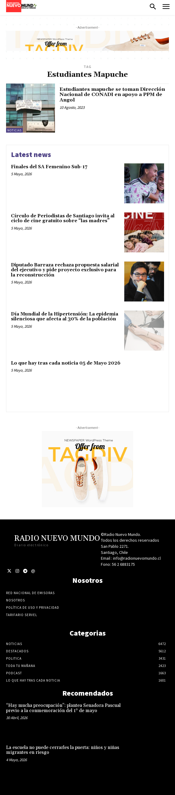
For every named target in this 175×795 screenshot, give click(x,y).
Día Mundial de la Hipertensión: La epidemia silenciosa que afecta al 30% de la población (64, 316)
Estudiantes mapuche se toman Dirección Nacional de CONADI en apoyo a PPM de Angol (112, 94)
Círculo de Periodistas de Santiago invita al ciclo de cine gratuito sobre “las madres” (63, 218)
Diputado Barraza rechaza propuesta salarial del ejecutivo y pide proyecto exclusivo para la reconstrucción (65, 270)
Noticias (14, 130)
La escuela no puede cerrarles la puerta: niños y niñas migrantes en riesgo (62, 750)
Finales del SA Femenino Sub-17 (49, 167)
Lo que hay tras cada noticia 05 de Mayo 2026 (65, 363)
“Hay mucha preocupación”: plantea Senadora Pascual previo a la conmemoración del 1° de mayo (63, 708)
